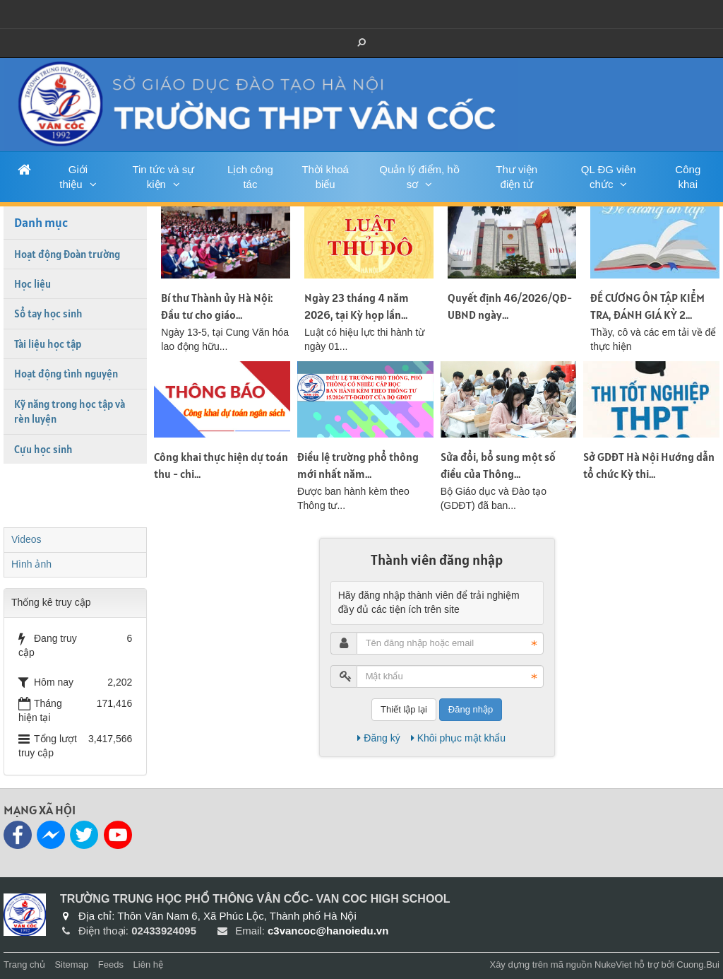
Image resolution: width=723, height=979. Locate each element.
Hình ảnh (31, 564)
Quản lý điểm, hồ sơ (419, 176)
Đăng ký (378, 738)
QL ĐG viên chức (608, 176)
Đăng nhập (470, 709)
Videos (26, 539)
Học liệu (32, 284)
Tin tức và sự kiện (163, 176)
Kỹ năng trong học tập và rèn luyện (69, 411)
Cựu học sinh (43, 449)
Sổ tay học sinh (48, 313)
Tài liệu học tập (47, 344)
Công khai (687, 176)
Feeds (111, 964)
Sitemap (71, 964)
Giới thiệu (73, 176)
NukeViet (613, 964)
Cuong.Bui (697, 964)
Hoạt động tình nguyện (66, 373)
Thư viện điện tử (516, 176)
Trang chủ (24, 964)
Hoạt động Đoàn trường (67, 254)
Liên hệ (148, 964)
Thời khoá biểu (325, 176)
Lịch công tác (250, 176)
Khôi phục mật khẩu (458, 738)
